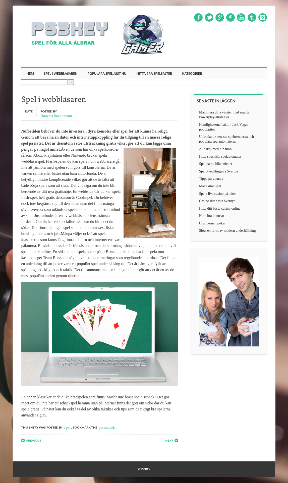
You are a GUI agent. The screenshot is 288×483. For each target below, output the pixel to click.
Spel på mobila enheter (215, 164)
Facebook (198, 17)
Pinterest (230, 17)
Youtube (241, 17)
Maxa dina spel (210, 186)
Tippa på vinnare (211, 178)
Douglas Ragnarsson (56, 116)
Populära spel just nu (106, 74)
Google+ (219, 17)
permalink (107, 427)
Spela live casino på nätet (217, 194)
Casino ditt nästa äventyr (217, 201)
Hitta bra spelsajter (154, 74)
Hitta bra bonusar (211, 216)
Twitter (209, 17)
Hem (30, 74)
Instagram (262, 17)
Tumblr (252, 17)
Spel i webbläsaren (61, 74)
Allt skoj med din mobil (216, 149)
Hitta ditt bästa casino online (220, 208)
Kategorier (192, 74)
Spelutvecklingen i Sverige (218, 171)
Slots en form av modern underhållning (227, 230)
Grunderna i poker (212, 223)
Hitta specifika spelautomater (220, 156)
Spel (67, 427)
